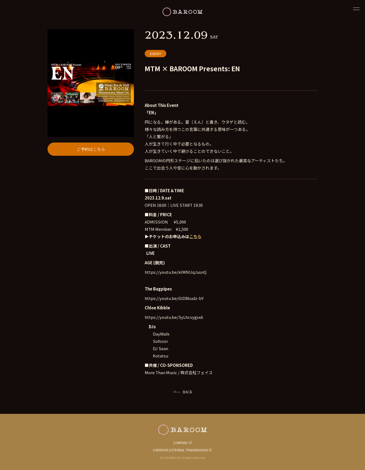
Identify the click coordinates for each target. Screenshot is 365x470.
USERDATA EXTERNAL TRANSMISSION (180, 450)
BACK (187, 391)
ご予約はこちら (91, 149)
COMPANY (180, 442)
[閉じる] (356, 8)
